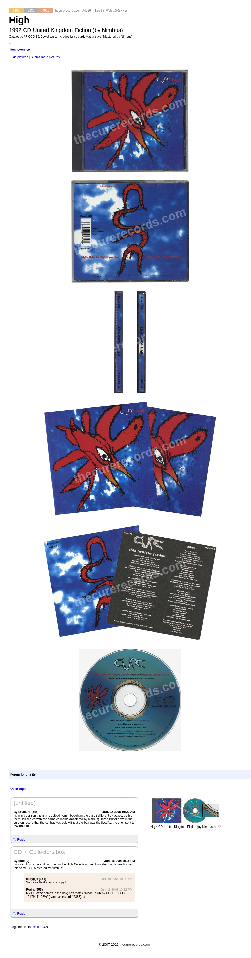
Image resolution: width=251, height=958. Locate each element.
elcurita (36, 927)
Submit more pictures (45, 57)
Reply (21, 839)
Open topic (18, 789)
